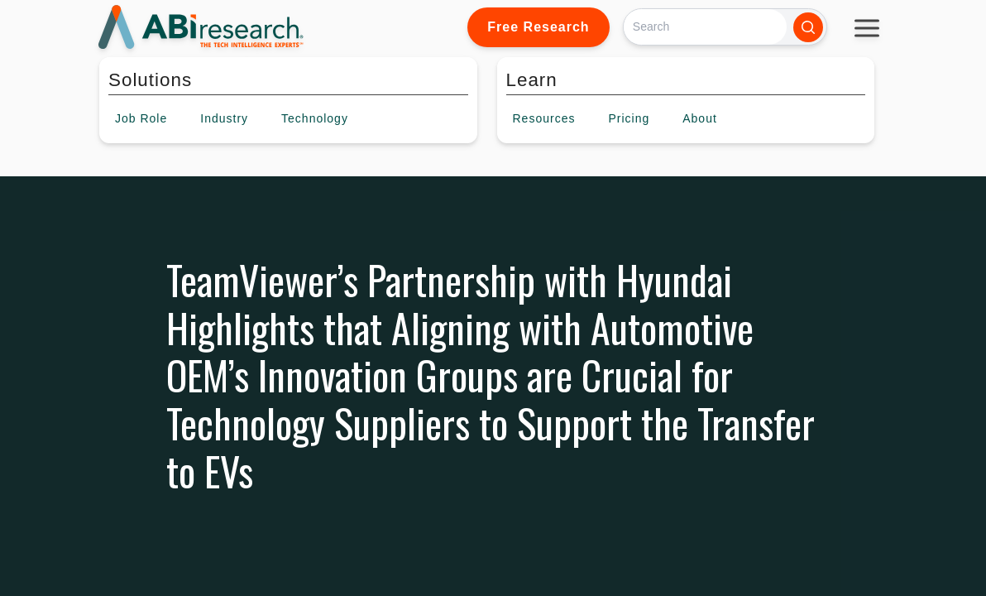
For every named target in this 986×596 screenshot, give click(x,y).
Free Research (538, 27)
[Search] (705, 27)
